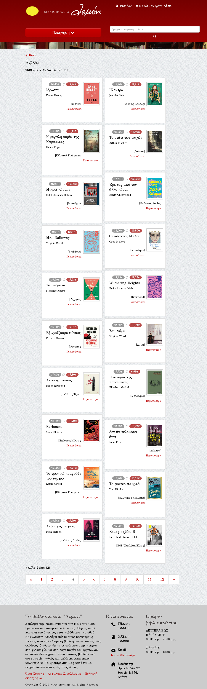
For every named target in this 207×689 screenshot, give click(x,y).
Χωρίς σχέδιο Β (122, 532)
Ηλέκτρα (116, 90)
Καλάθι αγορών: (153, 6)
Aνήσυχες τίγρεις (60, 526)
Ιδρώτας (52, 90)
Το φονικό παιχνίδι (124, 484)
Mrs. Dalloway (58, 238)
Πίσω (30, 55)
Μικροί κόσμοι (58, 189)
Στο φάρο (117, 331)
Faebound (54, 427)
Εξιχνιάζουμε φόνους (63, 333)
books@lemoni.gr (123, 655)
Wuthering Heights (124, 283)
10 (137, 579)
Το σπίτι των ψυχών (125, 137)
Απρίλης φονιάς (59, 380)
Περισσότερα (74, 108)
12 (162, 579)
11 (150, 579)
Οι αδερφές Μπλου (124, 236)
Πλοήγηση (63, 32)
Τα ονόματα (55, 285)
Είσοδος (124, 6)
